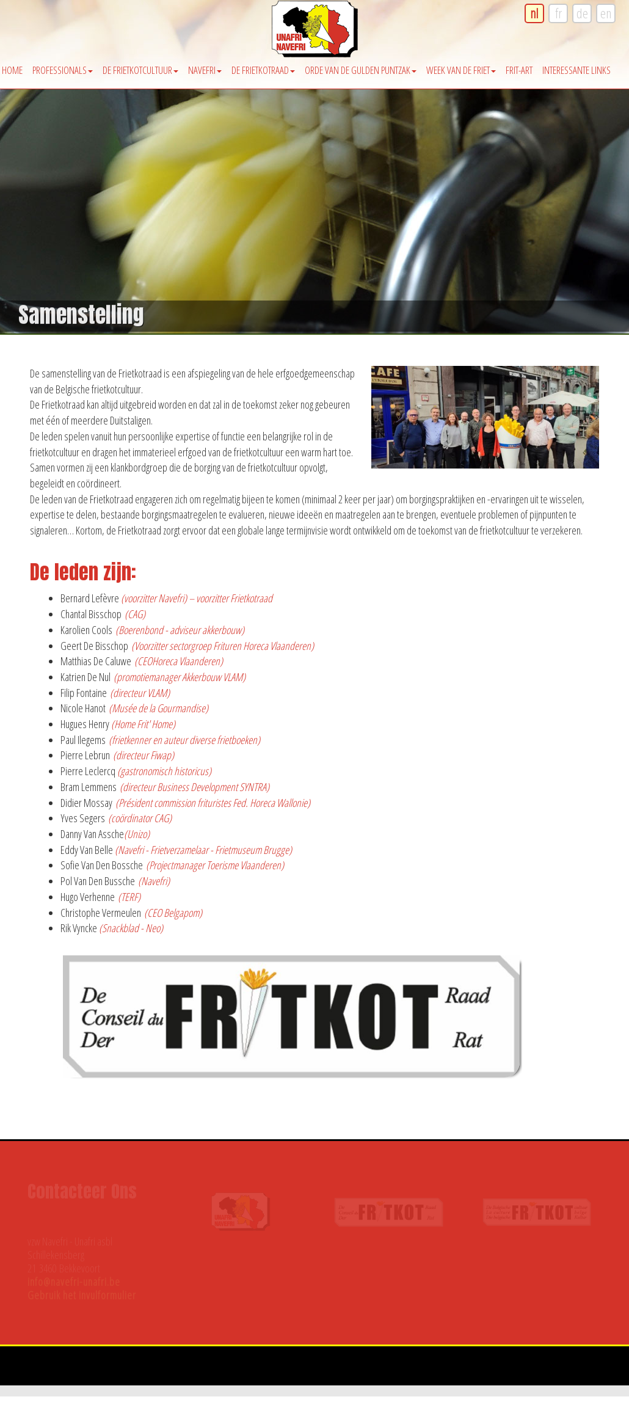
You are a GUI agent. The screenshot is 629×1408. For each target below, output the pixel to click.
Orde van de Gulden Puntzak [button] (360, 70)
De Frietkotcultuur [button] (140, 70)
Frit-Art (519, 70)
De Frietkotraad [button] (263, 70)
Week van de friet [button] (461, 70)
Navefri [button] (205, 70)
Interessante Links (576, 70)
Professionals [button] (62, 70)
